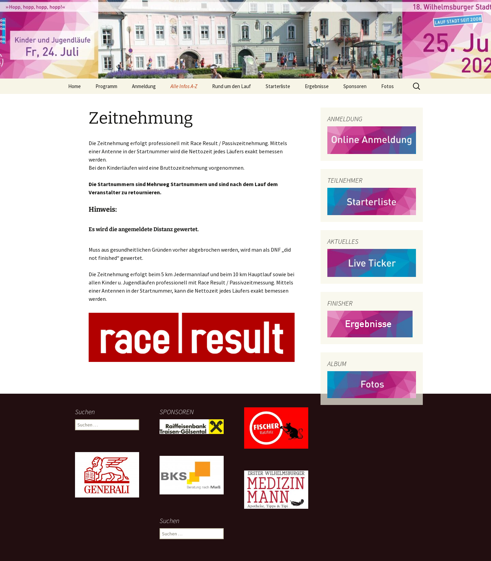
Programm (106, 86)
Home (74, 86)
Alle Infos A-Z (183, 86)
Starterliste (278, 86)
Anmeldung (144, 86)
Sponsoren (355, 86)
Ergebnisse (317, 86)
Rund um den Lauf (231, 86)
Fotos (387, 86)
